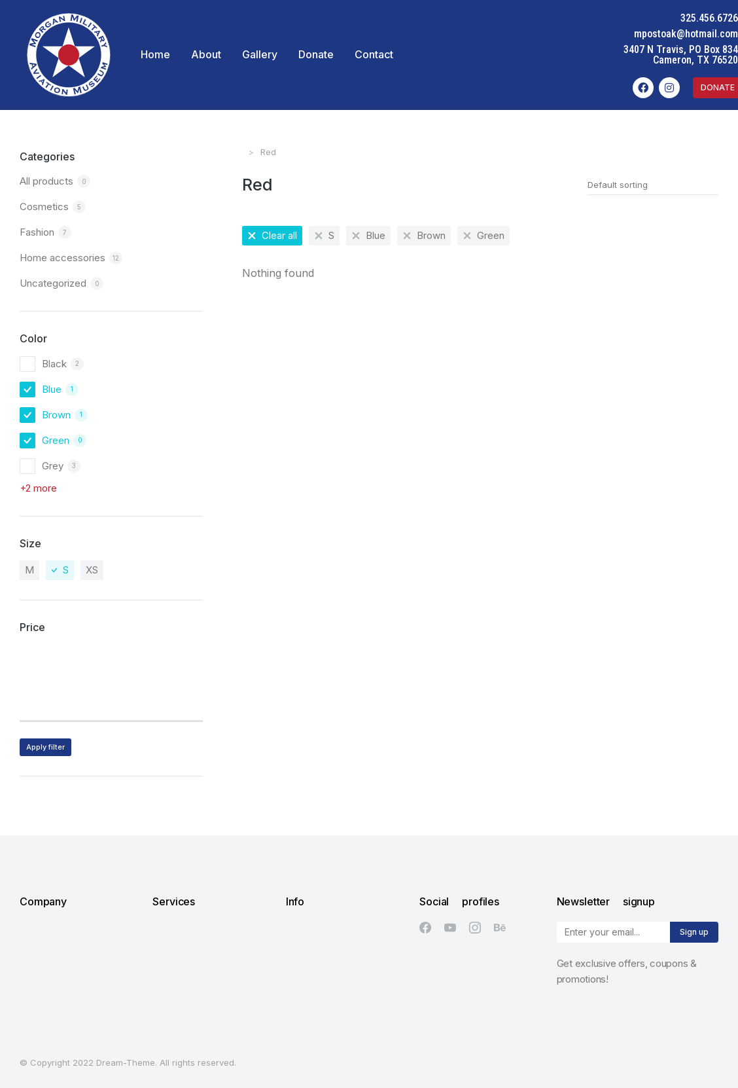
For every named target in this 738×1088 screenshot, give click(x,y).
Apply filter (45, 747)
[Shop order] (653, 184)
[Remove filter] (272, 236)
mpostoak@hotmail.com (686, 33)
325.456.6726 (709, 18)
